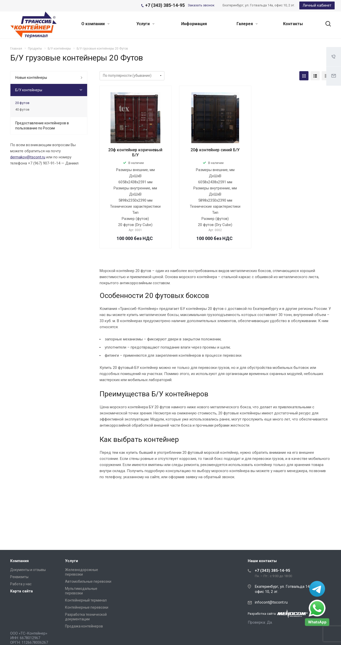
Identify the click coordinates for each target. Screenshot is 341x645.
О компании (95, 23)
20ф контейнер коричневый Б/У (135, 152)
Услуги (145, 23)
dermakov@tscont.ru (27, 157)
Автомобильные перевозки (88, 581)
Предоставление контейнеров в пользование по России (42, 125)
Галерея (247, 23)
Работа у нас (21, 584)
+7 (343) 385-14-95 (272, 570)
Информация (194, 23)
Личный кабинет (317, 5)
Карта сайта (21, 591)
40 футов (22, 109)
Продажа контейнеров (84, 626)
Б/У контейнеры (28, 90)
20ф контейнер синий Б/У (215, 149)
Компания (19, 561)
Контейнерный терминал (86, 600)
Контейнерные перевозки (86, 607)
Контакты (293, 23)
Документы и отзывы (28, 570)
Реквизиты (19, 577)
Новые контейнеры (31, 78)
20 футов (22, 103)
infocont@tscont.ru (271, 602)
